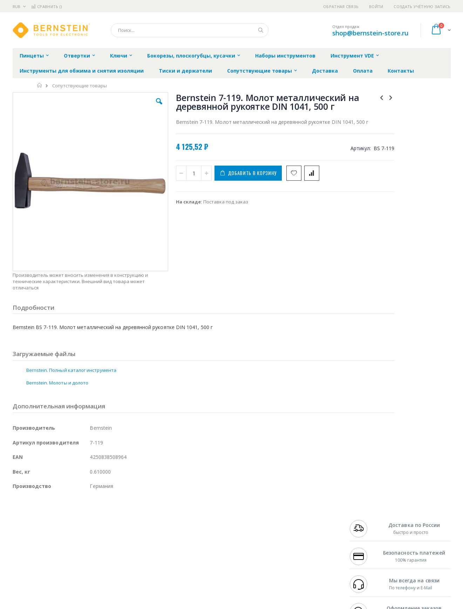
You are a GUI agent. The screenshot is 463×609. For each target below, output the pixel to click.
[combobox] (189, 30)
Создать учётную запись (422, 6)
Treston (21, 561)
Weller (86, 514)
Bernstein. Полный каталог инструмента (71, 325)
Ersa (37, 514)
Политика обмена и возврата (195, 527)
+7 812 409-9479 (365, 520)
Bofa (18, 520)
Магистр (118, 520)
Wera (67, 575)
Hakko (19, 514)
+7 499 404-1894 (365, 514)
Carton (91, 548)
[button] (137, 107)
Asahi (88, 534)
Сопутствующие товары (79, 85)
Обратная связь (341, 6)
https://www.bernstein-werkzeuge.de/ (145, 604)
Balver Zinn (25, 534)
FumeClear (40, 520)
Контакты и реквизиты (300, 514)
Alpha (49, 534)
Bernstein (23, 575)
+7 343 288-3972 (365, 527)
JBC (52, 514)
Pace (67, 514)
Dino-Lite (68, 548)
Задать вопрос (179, 561)
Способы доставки (295, 527)
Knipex (47, 575)
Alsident (108, 514)
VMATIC (96, 561)
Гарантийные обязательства (194, 514)
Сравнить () (46, 6)
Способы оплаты (293, 541)
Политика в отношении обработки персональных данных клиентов (201, 544)
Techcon (72, 561)
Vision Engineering (32, 548)
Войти (376, 6)
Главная (39, 85)
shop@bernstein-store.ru (370, 33)
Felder (69, 534)
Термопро (91, 520)
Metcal (66, 520)
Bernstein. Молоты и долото (57, 338)
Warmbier (46, 561)
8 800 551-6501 (367, 534)
